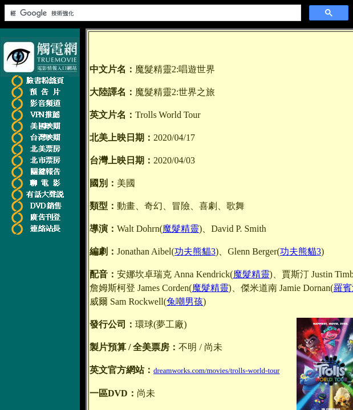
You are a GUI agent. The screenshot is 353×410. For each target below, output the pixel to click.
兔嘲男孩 (185, 301)
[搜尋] (151, 13)
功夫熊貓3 (195, 251)
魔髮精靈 (181, 228)
